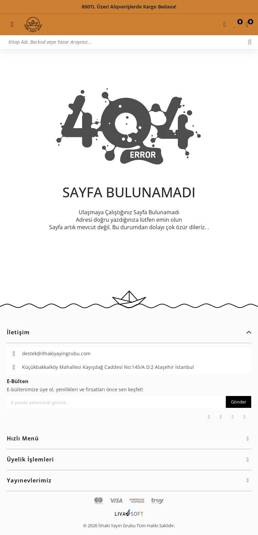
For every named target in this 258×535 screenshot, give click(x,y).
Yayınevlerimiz (129, 480)
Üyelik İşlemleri (129, 459)
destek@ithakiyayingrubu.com (56, 353)
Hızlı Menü (129, 438)
